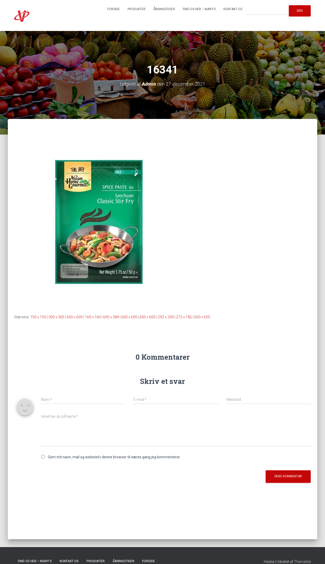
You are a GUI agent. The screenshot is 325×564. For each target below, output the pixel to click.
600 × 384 (111, 317)
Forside (113, 9)
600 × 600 (75, 317)
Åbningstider (164, 9)
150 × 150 (38, 317)
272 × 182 (184, 317)
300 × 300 (56, 317)
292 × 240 (166, 317)
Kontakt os (232, 9)
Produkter (137, 9)
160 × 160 (93, 317)
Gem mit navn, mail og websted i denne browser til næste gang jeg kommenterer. (114, 457)
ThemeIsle (302, 562)
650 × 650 (202, 317)
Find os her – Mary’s (199, 9)
